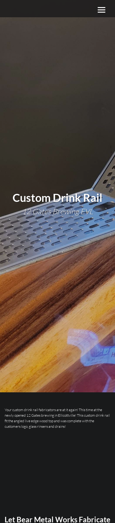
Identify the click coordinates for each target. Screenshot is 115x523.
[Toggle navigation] (101, 10)
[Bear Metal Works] (42, 9)
